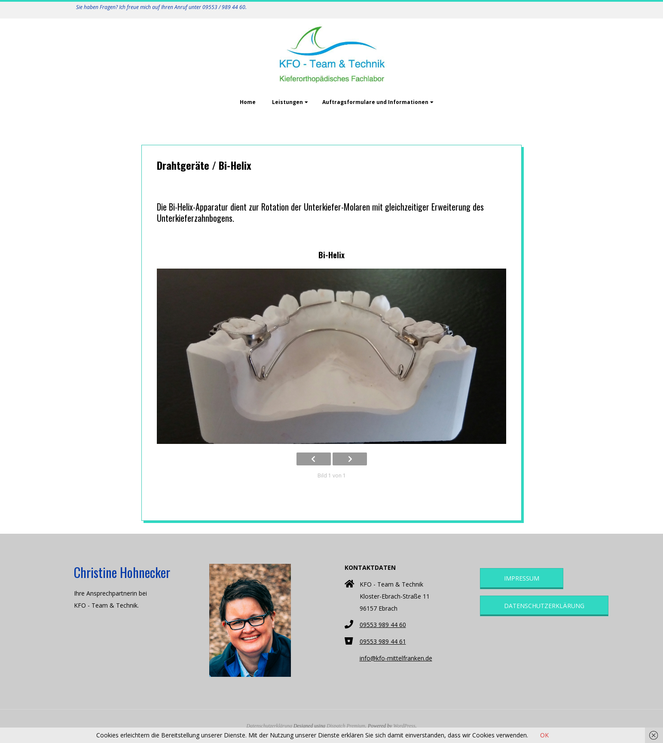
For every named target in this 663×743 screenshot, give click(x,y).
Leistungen (287, 102)
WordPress (404, 726)
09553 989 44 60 (383, 625)
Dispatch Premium (346, 726)
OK (544, 735)
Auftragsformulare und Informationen (375, 102)
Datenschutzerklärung (544, 606)
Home (248, 102)
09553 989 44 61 (383, 641)
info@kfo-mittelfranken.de (396, 658)
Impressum (521, 578)
